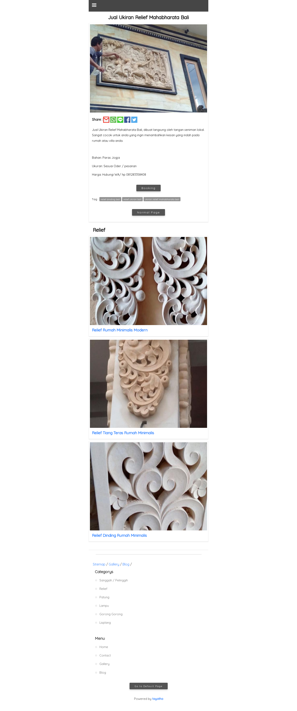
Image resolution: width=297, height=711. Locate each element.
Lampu (104, 606)
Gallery (114, 564)
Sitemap (99, 564)
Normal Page (148, 212)
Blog (126, 564)
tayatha (157, 699)
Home (103, 647)
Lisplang (105, 623)
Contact (105, 655)
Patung (104, 597)
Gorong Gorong (111, 614)
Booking (148, 188)
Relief (103, 589)
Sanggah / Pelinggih (113, 580)
